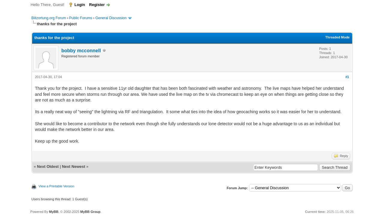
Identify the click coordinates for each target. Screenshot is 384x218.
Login (79, 4)
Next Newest (73, 166)
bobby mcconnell (81, 50)
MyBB (53, 211)
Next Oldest (47, 166)
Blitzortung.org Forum (49, 18)
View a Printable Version (56, 186)
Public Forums (80, 18)
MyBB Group (90, 211)
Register (97, 4)
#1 (347, 77)
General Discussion (111, 18)
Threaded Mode (337, 37)
